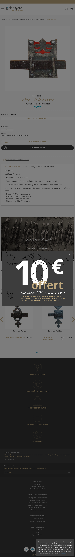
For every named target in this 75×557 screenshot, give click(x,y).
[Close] (69, 254)
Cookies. (63, 553)
